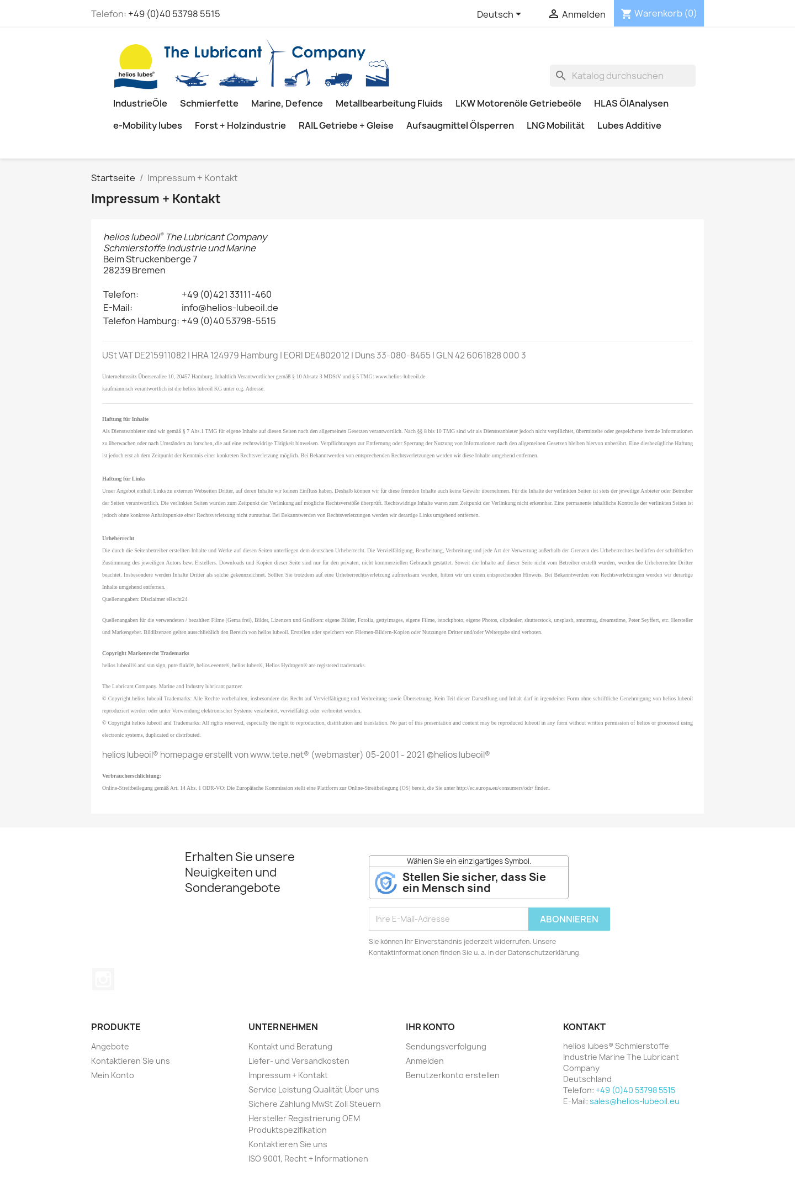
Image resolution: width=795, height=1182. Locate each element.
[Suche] (623, 76)
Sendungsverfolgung (446, 1046)
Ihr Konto (430, 1027)
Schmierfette (209, 103)
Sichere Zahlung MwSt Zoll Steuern (314, 1104)
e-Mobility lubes (147, 125)
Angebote (110, 1046)
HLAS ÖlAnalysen (631, 103)
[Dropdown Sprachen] (501, 15)
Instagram (103, 979)
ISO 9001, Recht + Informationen (308, 1158)
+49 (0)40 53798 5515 (174, 14)
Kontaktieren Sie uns (130, 1061)
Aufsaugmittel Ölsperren (460, 125)
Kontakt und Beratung (290, 1046)
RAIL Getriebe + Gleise (346, 125)
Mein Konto (112, 1075)
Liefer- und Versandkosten (298, 1061)
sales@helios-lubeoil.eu (635, 1101)
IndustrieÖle (140, 103)
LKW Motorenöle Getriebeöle (518, 103)
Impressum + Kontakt (288, 1075)
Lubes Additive (629, 125)
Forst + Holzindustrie (240, 125)
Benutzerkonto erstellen (453, 1075)
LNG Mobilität (556, 125)
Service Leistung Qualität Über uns (313, 1089)
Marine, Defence (287, 103)
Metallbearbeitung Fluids (389, 103)
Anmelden (425, 1061)
